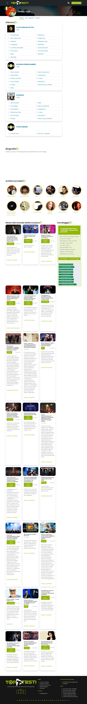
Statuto (9, 352)
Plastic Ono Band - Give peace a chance (69, 236)
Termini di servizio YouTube (69, 690)
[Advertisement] (72, 41)
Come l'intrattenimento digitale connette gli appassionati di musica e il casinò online (47, 418)
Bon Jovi (27, 648)
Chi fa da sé (14, 51)
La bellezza (14, 44)
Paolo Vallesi (11, 603)
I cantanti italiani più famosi (69, 693)
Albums (22, 18)
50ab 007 (41, 54)
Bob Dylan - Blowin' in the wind (67, 249)
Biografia (31, 18)
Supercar (13, 41)
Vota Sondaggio (63, 258)
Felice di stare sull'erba (45, 85)
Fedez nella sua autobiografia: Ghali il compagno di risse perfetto (30, 602)
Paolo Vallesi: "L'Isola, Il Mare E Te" (13, 600)
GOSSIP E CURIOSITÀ (12, 260)
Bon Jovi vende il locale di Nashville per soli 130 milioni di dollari (30, 643)
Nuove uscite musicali (45, 685)
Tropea (44, 541)
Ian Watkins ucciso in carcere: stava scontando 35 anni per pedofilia (47, 592)
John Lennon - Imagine (65, 238)
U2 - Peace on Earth (64, 245)
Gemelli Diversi (28, 484)
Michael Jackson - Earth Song (67, 253)
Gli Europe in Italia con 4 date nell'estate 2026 (47, 479)
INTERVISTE (10, 624)
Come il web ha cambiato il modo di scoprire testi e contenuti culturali (12, 479)
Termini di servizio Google (69, 692)
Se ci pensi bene (43, 51)
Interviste (42, 688)
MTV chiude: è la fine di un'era (30, 535)
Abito (12, 88)
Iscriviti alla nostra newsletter (70, 688)
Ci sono (40, 78)
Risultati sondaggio (74, 258)
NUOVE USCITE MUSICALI (13, 328)
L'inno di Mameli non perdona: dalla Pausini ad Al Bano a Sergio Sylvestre (30, 298)
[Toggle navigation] (7, 3)
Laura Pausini (28, 303)
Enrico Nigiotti (28, 417)
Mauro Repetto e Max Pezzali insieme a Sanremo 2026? (47, 344)
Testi (26, 18)
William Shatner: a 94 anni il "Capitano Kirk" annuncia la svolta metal (13, 298)
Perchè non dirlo (16, 78)
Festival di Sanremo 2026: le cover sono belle (30, 236)
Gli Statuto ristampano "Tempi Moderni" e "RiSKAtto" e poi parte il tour (13, 348)
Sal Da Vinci (10, 244)
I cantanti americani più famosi (70, 696)
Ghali (26, 606)
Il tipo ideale (14, 75)
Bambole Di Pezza (28, 241)
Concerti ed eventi (44, 682)
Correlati (37, 18)
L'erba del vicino (43, 48)
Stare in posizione (43, 72)
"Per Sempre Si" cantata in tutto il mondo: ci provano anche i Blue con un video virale (12, 238)
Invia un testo (76, 3)
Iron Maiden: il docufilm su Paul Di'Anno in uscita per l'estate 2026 (47, 297)
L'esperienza (42, 75)
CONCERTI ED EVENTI (29, 252)
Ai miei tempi (15, 35)
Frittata (13, 85)
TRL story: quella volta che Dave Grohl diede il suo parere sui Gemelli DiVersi (30, 479)
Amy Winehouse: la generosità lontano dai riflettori (47, 643)
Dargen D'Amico (45, 241)
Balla (12, 54)
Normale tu (41, 81)
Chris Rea (10, 419)
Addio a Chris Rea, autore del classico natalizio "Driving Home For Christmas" (13, 415)
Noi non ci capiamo (44, 133)
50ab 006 (41, 44)
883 (43, 348)
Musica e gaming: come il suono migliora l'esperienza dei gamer (47, 536)
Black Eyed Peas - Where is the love (68, 240)
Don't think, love (16, 38)
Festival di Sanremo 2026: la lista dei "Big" (30, 413)
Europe (44, 482)
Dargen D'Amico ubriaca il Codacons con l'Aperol (47, 236)
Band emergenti (44, 686)
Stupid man (41, 38)
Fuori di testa (15, 81)
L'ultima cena (15, 133)
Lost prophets (45, 597)
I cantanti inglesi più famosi (69, 695)
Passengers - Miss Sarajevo (66, 243)
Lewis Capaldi (11, 484)
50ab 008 (13, 57)
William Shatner (11, 303)
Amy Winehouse (45, 647)
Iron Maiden (45, 301)
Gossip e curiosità (44, 683)
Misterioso (41, 35)
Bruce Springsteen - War (66, 247)
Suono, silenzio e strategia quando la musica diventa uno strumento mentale (30, 345)
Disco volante (15, 72)
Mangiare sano (42, 41)
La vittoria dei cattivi (17, 48)
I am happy (14, 106)
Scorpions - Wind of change (66, 251)
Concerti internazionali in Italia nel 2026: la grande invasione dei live (13, 537)
